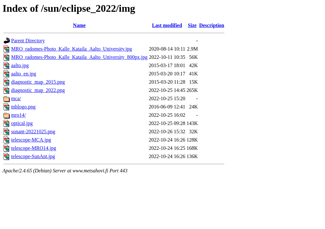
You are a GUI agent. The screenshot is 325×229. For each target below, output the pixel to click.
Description (211, 25)
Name (79, 25)
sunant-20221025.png (33, 131)
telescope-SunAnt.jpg (33, 156)
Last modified (167, 25)
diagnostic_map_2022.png (38, 90)
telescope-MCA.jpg (31, 139)
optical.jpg (22, 123)
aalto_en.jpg (23, 73)
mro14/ (18, 115)
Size (192, 25)
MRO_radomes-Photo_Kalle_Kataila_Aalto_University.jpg (71, 49)
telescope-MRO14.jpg (33, 148)
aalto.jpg (20, 65)
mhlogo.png (23, 106)
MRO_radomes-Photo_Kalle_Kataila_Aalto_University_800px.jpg (79, 57)
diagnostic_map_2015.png (38, 82)
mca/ (16, 98)
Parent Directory (28, 40)
